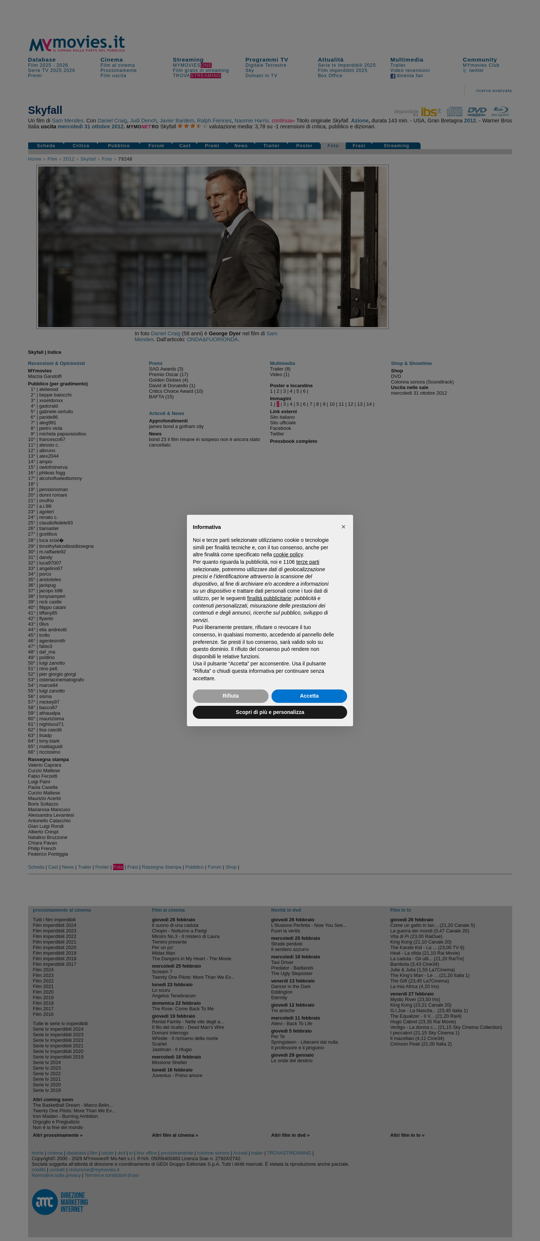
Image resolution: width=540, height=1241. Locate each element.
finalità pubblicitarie (269, 598)
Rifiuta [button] (231, 696)
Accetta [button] (309, 696)
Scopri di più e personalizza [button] (270, 712)
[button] (343, 527)
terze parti (307, 562)
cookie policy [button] (288, 554)
